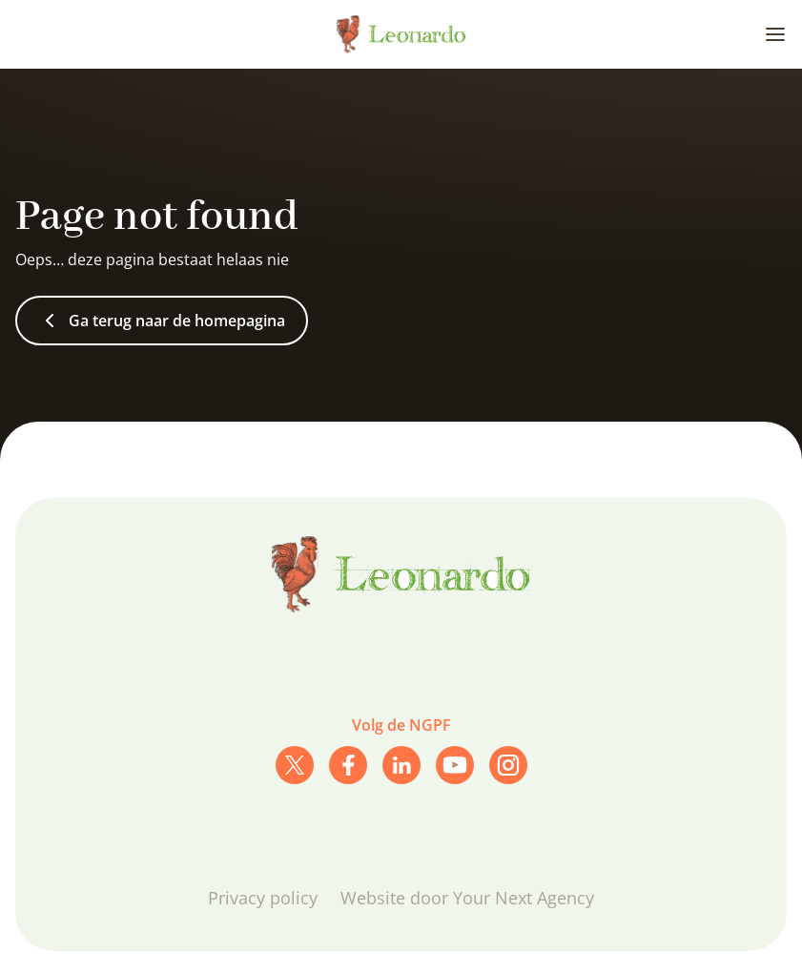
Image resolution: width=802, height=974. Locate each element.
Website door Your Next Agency (467, 897)
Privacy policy (263, 897)
